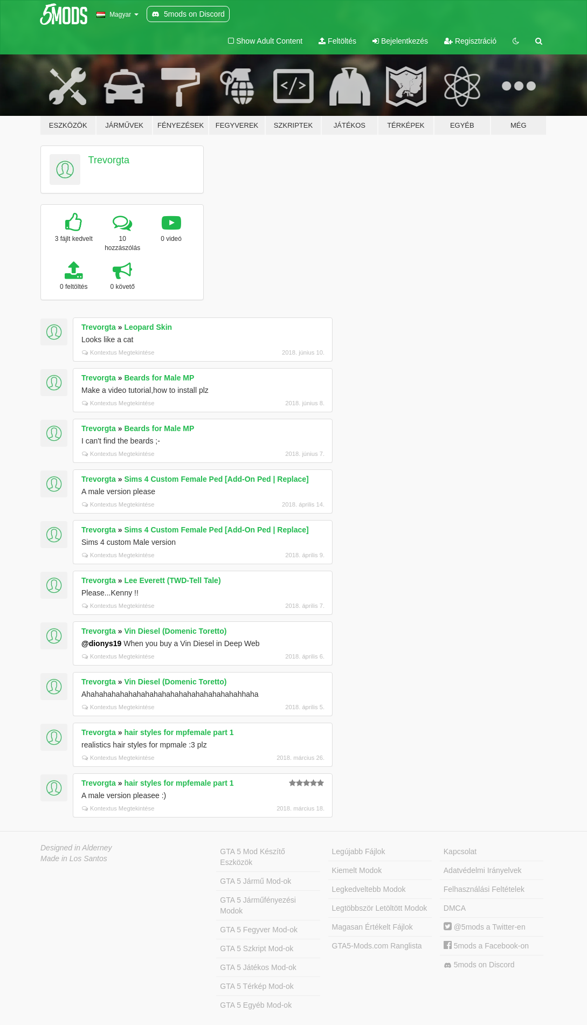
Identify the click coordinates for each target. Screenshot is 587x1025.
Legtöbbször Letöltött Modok (379, 908)
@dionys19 (101, 643)
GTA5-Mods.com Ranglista (377, 945)
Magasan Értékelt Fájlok (372, 927)
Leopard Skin (148, 327)
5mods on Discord (479, 964)
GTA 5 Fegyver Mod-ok (259, 929)
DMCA (455, 908)
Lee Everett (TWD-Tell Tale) (172, 580)
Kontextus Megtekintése (118, 352)
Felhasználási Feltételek (484, 889)
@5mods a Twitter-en (485, 927)
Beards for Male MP (159, 377)
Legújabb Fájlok (358, 851)
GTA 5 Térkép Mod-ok (256, 986)
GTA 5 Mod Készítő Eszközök (252, 857)
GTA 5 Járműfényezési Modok (258, 905)
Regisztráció (470, 41)
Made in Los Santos (73, 858)
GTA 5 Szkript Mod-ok (256, 948)
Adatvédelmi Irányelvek (483, 870)
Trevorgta (108, 160)
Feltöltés (337, 41)
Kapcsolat (460, 851)
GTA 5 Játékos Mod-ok (258, 967)
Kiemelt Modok (357, 870)
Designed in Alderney (76, 847)
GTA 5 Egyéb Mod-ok (256, 1005)
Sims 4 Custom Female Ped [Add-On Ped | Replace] (216, 479)
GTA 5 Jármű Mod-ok (255, 881)
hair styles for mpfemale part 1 (178, 732)
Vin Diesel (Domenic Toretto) (175, 631)
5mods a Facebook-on (486, 946)
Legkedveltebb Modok (369, 889)
